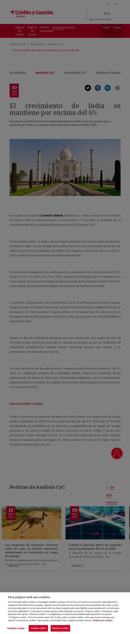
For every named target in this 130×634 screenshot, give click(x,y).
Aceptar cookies (38, 628)
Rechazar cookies (60, 628)
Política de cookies (103, 620)
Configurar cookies (16, 628)
